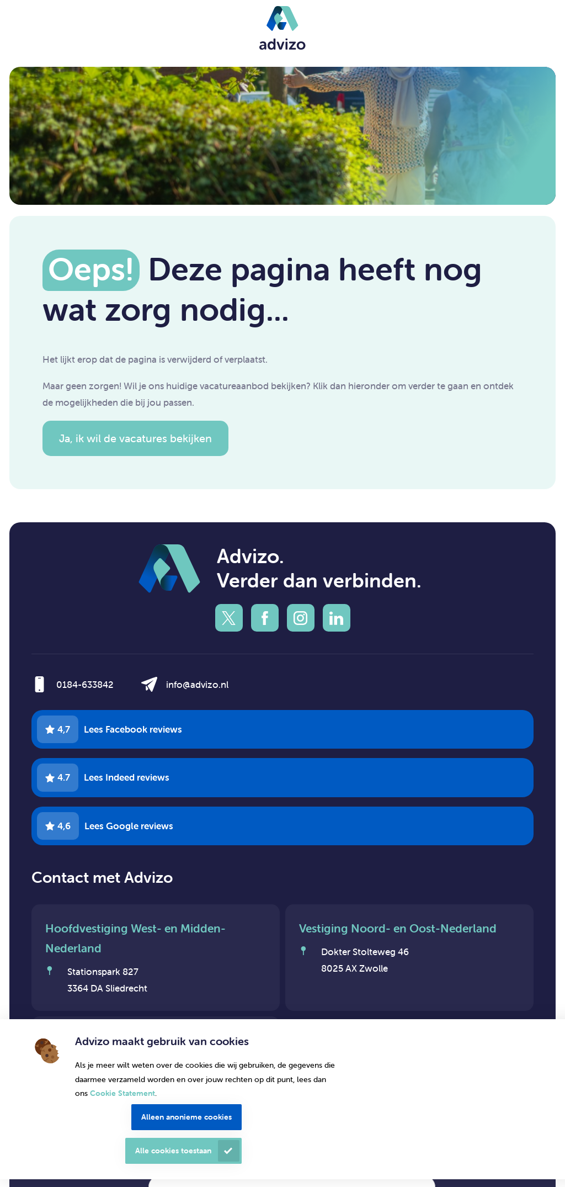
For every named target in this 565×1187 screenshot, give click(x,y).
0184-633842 (85, 685)
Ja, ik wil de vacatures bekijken (135, 438)
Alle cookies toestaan (173, 1151)
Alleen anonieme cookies (186, 1117)
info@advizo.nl (197, 685)
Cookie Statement (122, 1093)
